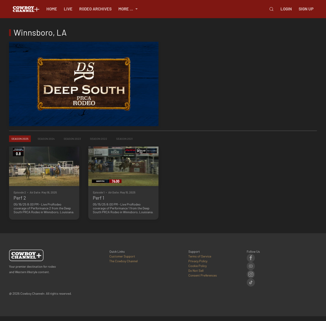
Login (286, 8)
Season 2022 (98, 138)
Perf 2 (20, 198)
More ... (128, 8)
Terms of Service (199, 256)
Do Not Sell (196, 270)
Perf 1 (98, 198)
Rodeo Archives (95, 8)
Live (68, 8)
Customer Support (122, 256)
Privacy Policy (197, 261)
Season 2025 (20, 138)
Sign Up (306, 8)
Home (51, 8)
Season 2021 (124, 138)
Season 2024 (46, 138)
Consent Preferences (202, 275)
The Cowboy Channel (123, 261)
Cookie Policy (197, 266)
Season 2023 (72, 138)
